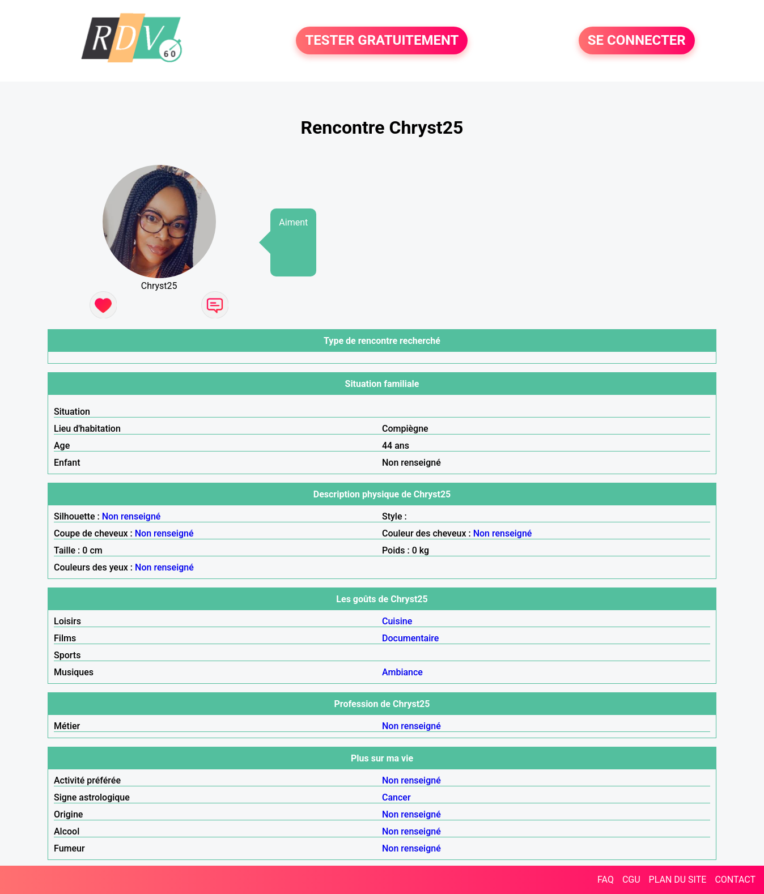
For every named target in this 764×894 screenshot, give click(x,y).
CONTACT (735, 879)
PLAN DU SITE (678, 879)
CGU (631, 879)
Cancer (396, 797)
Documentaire (410, 638)
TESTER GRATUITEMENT (382, 41)
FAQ (605, 879)
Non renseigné (131, 516)
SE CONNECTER (637, 41)
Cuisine (397, 621)
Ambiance (402, 672)
